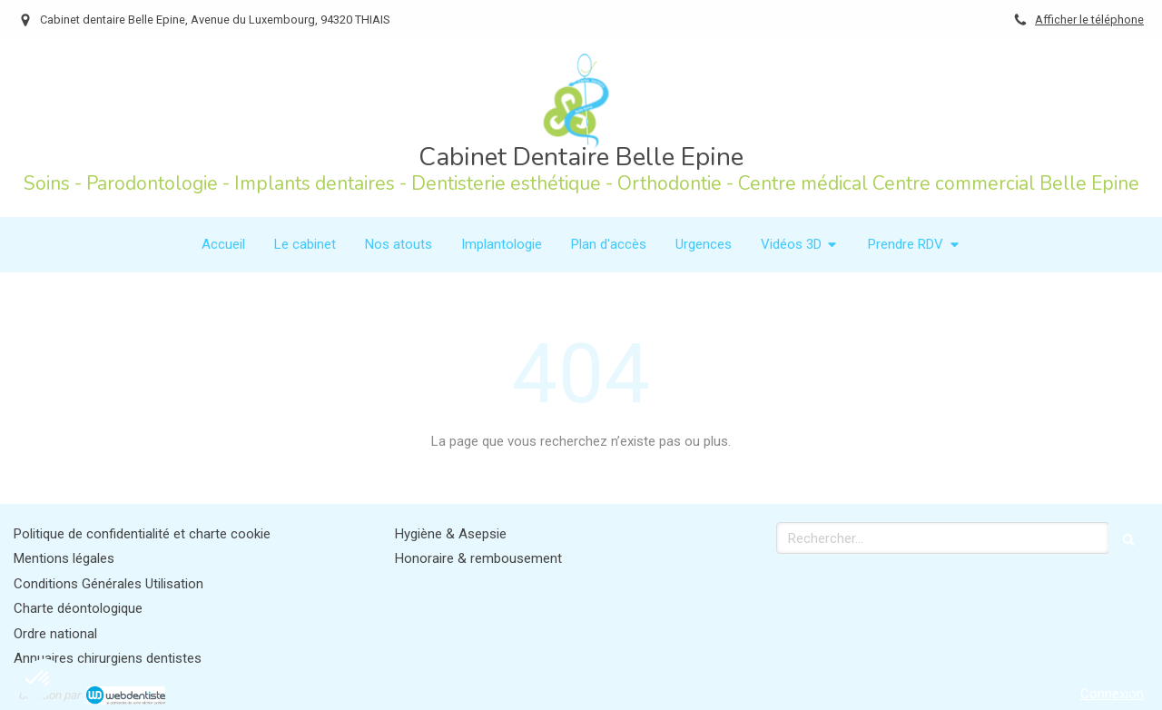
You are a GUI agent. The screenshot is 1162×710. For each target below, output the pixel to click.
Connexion (1112, 693)
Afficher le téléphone (1089, 19)
